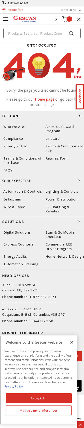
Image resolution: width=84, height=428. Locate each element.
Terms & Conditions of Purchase (22, 160)
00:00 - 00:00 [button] (69, 10)
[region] (38, 380)
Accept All (39, 398)
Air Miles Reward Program (59, 128)
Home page (44, 99)
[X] (72, 342)
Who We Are (13, 126)
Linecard (52, 138)
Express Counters (18, 244)
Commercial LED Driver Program (59, 246)
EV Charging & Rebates (57, 209)
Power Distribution (61, 199)
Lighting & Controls (61, 191)
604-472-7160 (41, 321)
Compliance (13, 138)
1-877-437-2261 (18, 3)
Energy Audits (15, 256)
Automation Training (20, 264)
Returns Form (57, 158)
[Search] (42, 33)
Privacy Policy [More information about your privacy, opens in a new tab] (13, 386)
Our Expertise (42, 180)
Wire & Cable (14, 207)
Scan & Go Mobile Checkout (60, 234)
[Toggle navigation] (5, 19)
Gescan (42, 115)
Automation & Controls (22, 191)
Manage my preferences (39, 410)
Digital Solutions (17, 232)
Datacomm (12, 199)
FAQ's (8, 170)
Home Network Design (64, 256)
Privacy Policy (14, 146)
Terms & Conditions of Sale (64, 148)
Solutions (42, 221)
